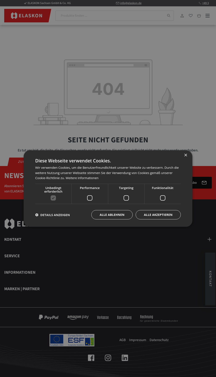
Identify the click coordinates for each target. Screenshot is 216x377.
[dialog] (108, 188)
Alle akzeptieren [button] (158, 215)
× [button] (185, 155)
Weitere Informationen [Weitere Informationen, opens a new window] (82, 178)
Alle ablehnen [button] (112, 215)
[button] (52, 215)
